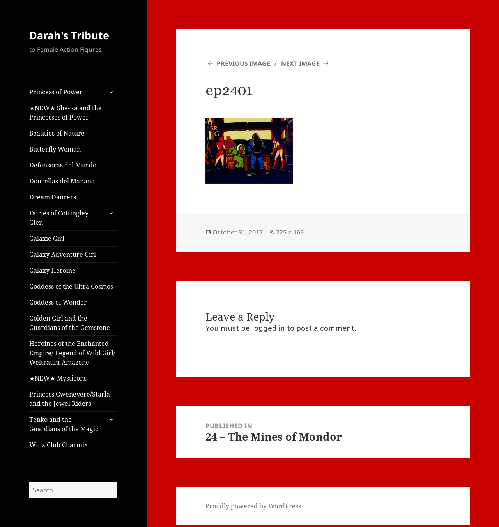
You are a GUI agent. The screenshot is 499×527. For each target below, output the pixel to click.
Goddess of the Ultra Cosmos (71, 286)
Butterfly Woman (55, 149)
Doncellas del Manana (62, 181)
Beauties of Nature (57, 133)
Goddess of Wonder (58, 302)
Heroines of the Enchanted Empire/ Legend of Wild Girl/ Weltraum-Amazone (72, 353)
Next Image (300, 63)
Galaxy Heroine (52, 270)
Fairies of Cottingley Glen (58, 218)
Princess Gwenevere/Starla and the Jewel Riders (69, 399)
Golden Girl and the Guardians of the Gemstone (69, 323)
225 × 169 (290, 232)
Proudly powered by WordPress (253, 506)
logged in (268, 329)
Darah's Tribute (69, 35)
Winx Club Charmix (58, 445)
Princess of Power (56, 92)
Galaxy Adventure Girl (62, 254)
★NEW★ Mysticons (58, 378)
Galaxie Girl (46, 238)
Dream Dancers (52, 197)
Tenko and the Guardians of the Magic (63, 424)
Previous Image (243, 63)
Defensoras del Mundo (62, 165)
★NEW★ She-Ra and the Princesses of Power (65, 113)
